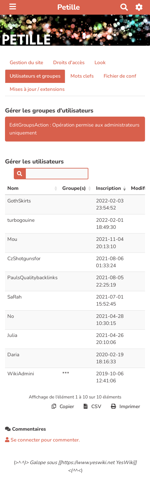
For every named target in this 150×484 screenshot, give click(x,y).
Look (100, 62)
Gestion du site (26, 62)
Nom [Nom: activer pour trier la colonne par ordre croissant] (12, 188)
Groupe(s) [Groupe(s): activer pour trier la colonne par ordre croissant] (74, 188)
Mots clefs (82, 76)
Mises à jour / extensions (37, 89)
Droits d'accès (69, 62)
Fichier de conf (120, 76)
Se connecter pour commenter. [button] (42, 440)
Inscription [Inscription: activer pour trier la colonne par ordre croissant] (108, 188)
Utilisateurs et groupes (35, 76)
